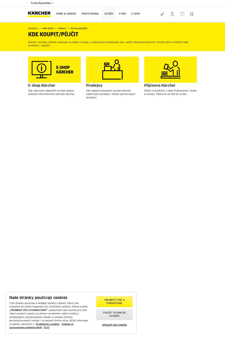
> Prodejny (121, 283)
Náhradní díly (99, 162)
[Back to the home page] (40, 14)
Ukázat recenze (167, 246)
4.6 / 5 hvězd (166, 240)
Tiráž (46, 328)
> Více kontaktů (167, 327)
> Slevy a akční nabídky (41, 232)
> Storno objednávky (39, 250)
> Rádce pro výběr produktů (43, 235)
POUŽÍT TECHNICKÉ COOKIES (114, 314)
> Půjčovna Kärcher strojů (128, 286)
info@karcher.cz (175, 319)
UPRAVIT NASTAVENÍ (114, 325)
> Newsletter (78, 289)
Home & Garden (66, 14)
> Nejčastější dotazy (82, 292)
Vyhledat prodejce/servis (49, 162)
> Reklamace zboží (38, 254)
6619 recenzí (166, 243)
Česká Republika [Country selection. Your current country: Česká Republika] (42, 3)
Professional (90, 14)
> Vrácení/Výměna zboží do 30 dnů (46, 238)
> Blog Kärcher (79, 286)
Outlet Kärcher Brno (46, 208)
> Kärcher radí (79, 283)
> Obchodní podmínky (40, 241)
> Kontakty (34, 260)
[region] (71, 312)
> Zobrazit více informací (172, 266)
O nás (122, 14)
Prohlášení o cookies (47, 324)
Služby (108, 14)
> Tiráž (162, 308)
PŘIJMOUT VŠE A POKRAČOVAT (114, 302)
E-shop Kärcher (42, 107)
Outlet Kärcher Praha (163, 162)
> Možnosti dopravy (38, 244)
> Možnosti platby (37, 247)
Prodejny (96, 107)
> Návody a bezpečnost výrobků (45, 257)
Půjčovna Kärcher (160, 107)
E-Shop (135, 14)
